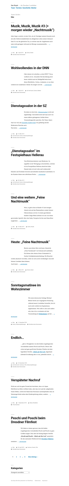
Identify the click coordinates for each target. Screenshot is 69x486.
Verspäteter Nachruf (25, 380)
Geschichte (26, 8)
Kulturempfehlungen (28, 135)
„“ (39, 352)
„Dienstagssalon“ (43, 112)
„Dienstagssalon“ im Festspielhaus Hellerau (27, 153)
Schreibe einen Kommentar (19, 54)
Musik (31, 52)
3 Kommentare (16, 404)
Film (25, 365)
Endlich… (17, 338)
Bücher (33, 8)
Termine (19, 8)
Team (13, 8)
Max (14, 52)
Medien (39, 90)
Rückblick (35, 402)
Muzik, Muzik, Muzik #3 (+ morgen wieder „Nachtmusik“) (32, 28)
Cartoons (22, 365)
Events (28, 52)
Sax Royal (14, 5)
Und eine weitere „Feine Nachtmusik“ (28, 199)
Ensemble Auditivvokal (29, 123)
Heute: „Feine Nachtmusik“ (30, 242)
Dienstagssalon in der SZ (29, 106)
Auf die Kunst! (30, 90)
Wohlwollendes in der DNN (30, 68)
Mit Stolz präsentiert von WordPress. (24, 480)
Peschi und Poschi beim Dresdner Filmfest (28, 420)
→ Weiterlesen (48, 84)
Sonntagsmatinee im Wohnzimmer (26, 287)
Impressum (44, 480)
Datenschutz (38, 480)
